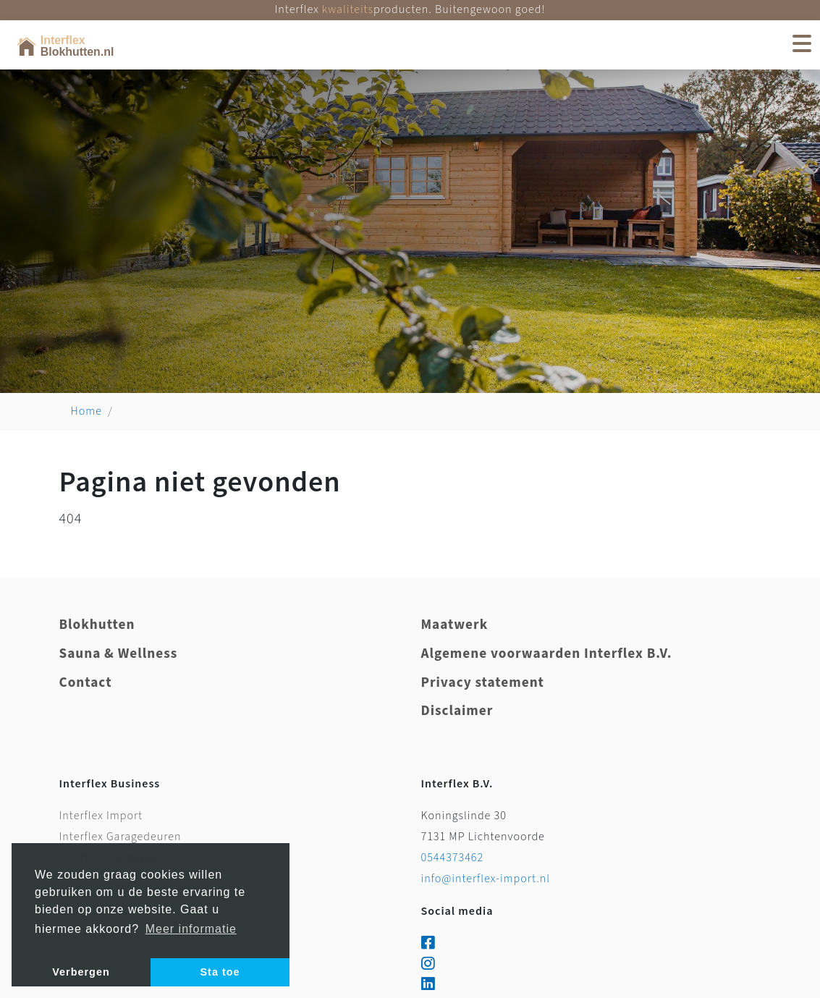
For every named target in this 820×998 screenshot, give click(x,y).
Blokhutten (97, 625)
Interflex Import (101, 816)
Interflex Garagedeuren (120, 837)
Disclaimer (457, 711)
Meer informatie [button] (191, 929)
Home (87, 411)
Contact (85, 683)
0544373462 (452, 858)
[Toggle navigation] (801, 45)
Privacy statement (482, 683)
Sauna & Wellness (118, 654)
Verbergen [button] (80, 972)
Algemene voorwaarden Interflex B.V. (546, 654)
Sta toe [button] (220, 972)
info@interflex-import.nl (486, 879)
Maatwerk (455, 625)
